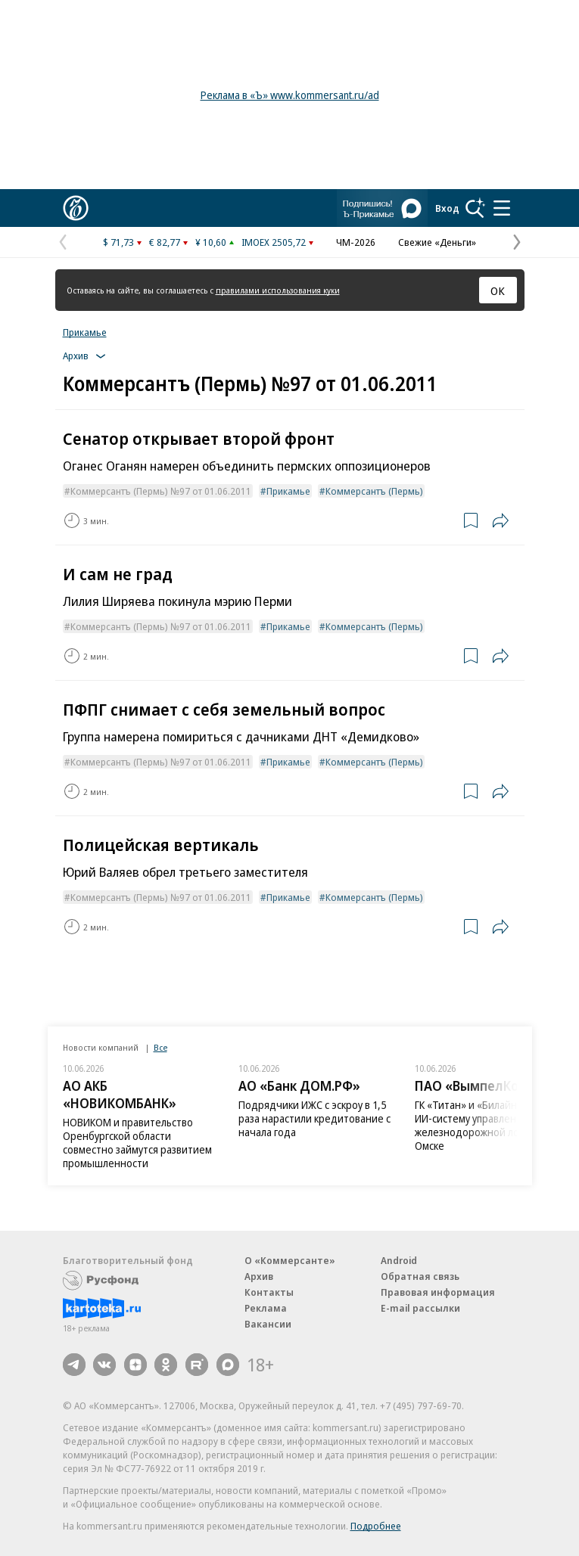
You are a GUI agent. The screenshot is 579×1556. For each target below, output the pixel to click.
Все (160, 1047)
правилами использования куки (278, 290)
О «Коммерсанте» (289, 1260)
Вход (447, 208)
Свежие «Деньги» (437, 242)
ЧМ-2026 (355, 242)
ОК (497, 290)
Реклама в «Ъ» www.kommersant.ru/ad (290, 95)
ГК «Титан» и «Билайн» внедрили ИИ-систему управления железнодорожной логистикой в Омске (493, 1125)
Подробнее (375, 1526)
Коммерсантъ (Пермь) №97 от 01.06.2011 (160, 491)
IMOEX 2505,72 (273, 242)
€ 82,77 (164, 242)
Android (399, 1260)
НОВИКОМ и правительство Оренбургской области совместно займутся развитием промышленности (137, 1142)
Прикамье (85, 332)
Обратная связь (420, 1276)
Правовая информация (438, 1292)
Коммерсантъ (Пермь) (374, 491)
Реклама (265, 1308)
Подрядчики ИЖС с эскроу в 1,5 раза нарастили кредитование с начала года (314, 1118)
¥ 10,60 (210, 242)
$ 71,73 (118, 242)
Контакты (269, 1292)
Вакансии (267, 1324)
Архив (258, 1276)
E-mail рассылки (420, 1308)
